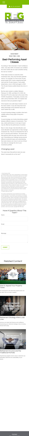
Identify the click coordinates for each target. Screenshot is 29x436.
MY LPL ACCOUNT (14, 6)
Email (2, 224)
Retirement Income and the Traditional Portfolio (10, 352)
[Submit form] (5, 247)
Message (3, 233)
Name (2, 215)
